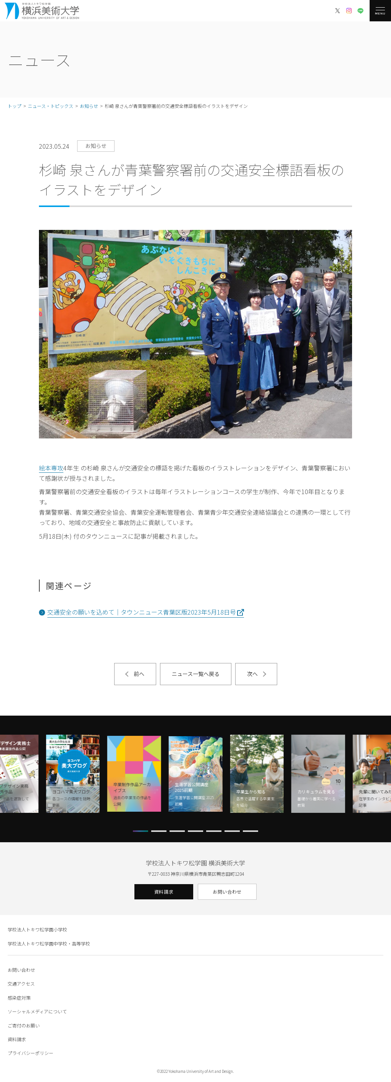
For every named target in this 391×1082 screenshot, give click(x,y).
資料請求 (163, 891)
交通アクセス (21, 983)
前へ (139, 673)
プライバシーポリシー (30, 1053)
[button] (140, 831)
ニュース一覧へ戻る (196, 673)
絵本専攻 (51, 467)
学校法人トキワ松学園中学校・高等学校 (49, 943)
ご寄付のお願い (24, 1025)
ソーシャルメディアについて (37, 1011)
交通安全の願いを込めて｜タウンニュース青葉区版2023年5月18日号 (141, 611)
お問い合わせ (227, 891)
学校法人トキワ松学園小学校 (37, 929)
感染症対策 (19, 997)
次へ (252, 673)
